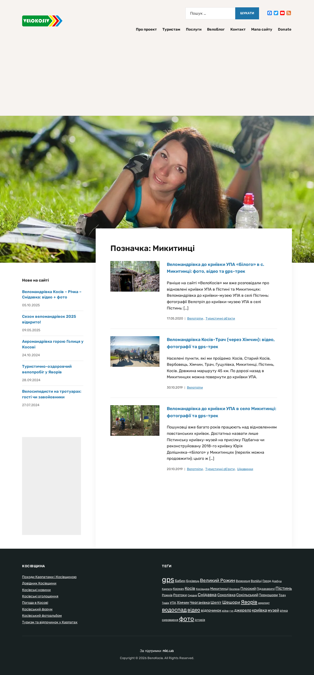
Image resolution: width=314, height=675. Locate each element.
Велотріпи (195, 318)
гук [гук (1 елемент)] (231, 610)
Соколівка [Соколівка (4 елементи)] (226, 595)
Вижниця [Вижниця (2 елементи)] (243, 581)
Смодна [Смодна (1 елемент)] (192, 595)
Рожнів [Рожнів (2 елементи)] (167, 595)
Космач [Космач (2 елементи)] (178, 589)
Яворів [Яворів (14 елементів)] (249, 602)
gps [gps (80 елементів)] (168, 579)
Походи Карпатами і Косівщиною (49, 577)
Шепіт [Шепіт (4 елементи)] (216, 602)
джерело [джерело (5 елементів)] (242, 610)
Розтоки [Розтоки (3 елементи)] (180, 595)
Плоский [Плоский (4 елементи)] (248, 588)
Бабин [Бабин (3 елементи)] (180, 581)
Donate (284, 29)
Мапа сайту (261, 29)
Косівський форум (37, 609)
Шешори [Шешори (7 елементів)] (231, 602)
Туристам (171, 29)
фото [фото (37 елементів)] (186, 618)
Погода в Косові (35, 603)
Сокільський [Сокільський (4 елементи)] (247, 595)
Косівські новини (36, 590)
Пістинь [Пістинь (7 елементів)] (283, 588)
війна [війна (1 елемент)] (225, 610)
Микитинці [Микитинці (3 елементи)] (219, 589)
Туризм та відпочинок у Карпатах (50, 622)
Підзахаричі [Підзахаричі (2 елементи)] (266, 589)
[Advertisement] (157, 71)
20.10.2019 (175, 469)
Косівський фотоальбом (42, 616)
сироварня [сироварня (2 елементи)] (170, 620)
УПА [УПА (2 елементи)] (173, 602)
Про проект (146, 29)
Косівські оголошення (40, 596)
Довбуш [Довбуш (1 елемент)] (277, 581)
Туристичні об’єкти (220, 318)
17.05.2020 (175, 318)
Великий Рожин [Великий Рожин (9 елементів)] (217, 580)
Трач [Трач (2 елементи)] (282, 595)
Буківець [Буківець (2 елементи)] (192, 581)
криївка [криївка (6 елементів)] (259, 610)
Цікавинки (245, 469)
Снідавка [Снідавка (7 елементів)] (207, 594)
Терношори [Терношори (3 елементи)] (268, 595)
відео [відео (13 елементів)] (193, 610)
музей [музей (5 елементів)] (273, 610)
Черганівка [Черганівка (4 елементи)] (200, 602)
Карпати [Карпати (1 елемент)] (167, 589)
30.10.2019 (175, 387)
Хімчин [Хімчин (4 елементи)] (183, 602)
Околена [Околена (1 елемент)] (234, 589)
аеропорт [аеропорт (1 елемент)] (264, 602)
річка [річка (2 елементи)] (284, 610)
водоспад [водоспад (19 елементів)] (174, 609)
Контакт (238, 29)
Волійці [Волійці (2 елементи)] (256, 581)
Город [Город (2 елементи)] (266, 581)
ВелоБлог (216, 29)
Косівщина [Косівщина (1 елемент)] (202, 589)
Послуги (193, 29)
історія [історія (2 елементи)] (200, 620)
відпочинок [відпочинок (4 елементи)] (211, 610)
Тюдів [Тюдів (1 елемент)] (165, 602)
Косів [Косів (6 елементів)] (190, 588)
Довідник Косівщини (39, 583)
